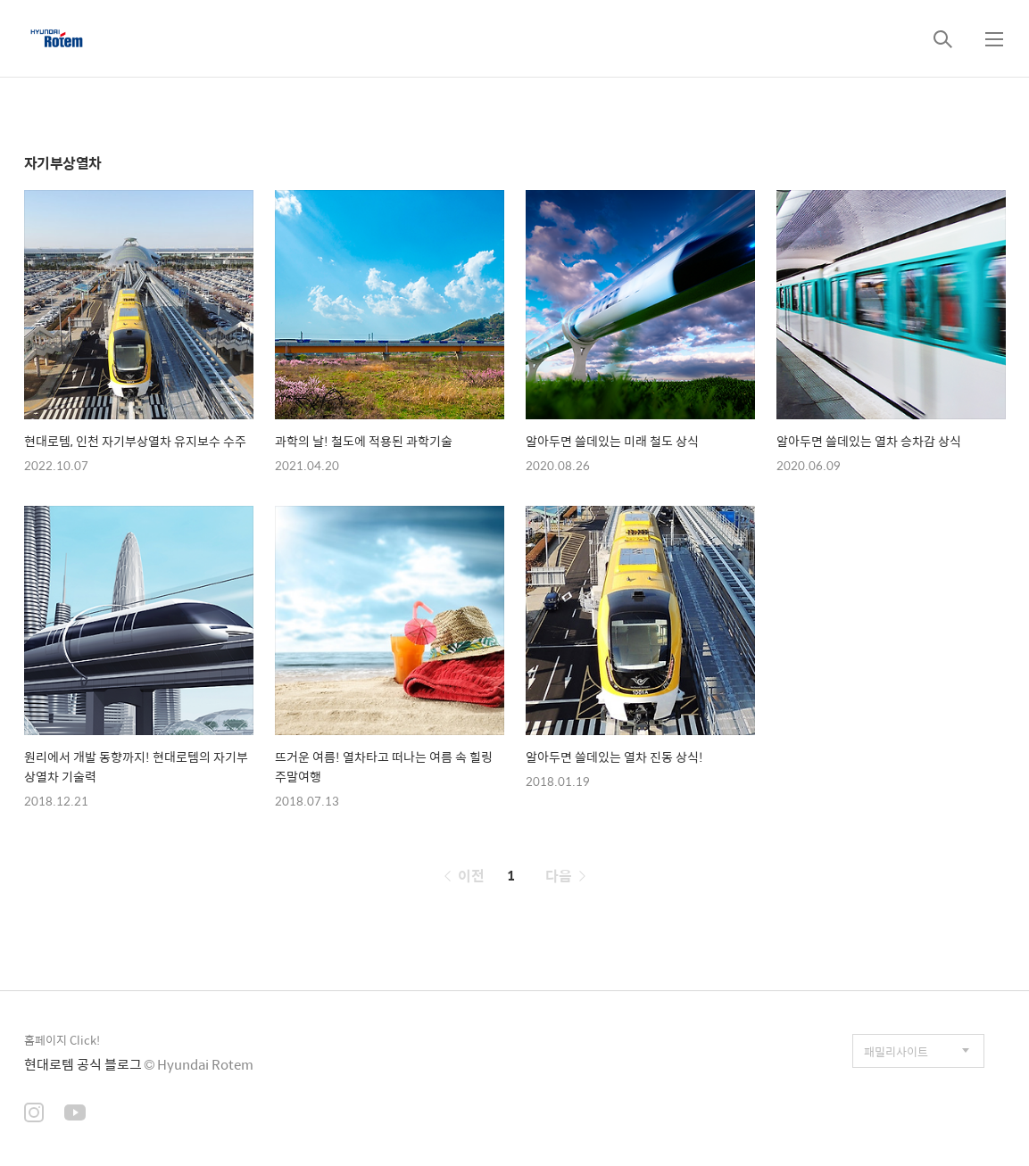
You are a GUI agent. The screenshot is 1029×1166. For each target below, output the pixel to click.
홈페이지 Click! (62, 1039)
